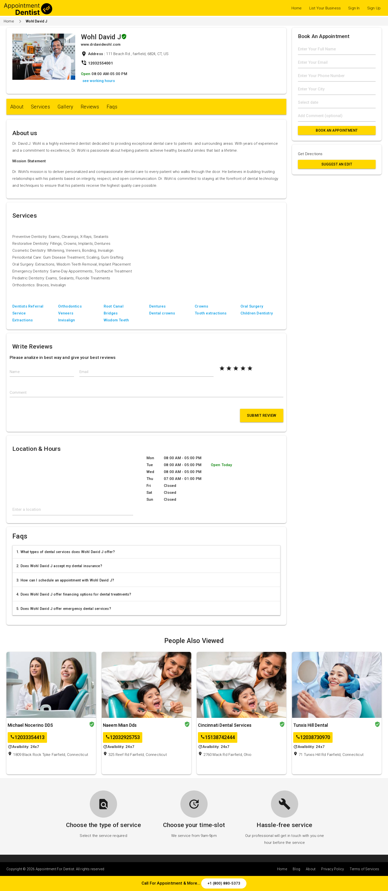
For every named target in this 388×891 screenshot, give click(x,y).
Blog (296, 869)
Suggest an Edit (336, 164)
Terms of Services (364, 869)
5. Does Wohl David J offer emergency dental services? (63, 609)
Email (83, 372)
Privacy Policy (332, 869)
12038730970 (313, 737)
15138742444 (217, 737)
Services (40, 107)
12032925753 (122, 737)
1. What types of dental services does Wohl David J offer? (65, 552)
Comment (18, 392)
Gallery (65, 107)
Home (296, 8)
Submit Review (261, 415)
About (17, 107)
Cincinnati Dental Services (224, 725)
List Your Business (325, 8)
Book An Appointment (337, 130)
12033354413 (27, 737)
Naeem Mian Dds (120, 725)
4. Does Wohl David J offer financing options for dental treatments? (73, 594)
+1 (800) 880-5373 (223, 883)
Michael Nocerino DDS (30, 725)
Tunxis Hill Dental (310, 725)
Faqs (112, 107)
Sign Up (374, 8)
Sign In (354, 8)
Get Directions (310, 154)
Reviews (90, 107)
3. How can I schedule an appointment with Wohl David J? (65, 580)
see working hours (98, 81)
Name (15, 372)
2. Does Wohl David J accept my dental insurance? (59, 566)
